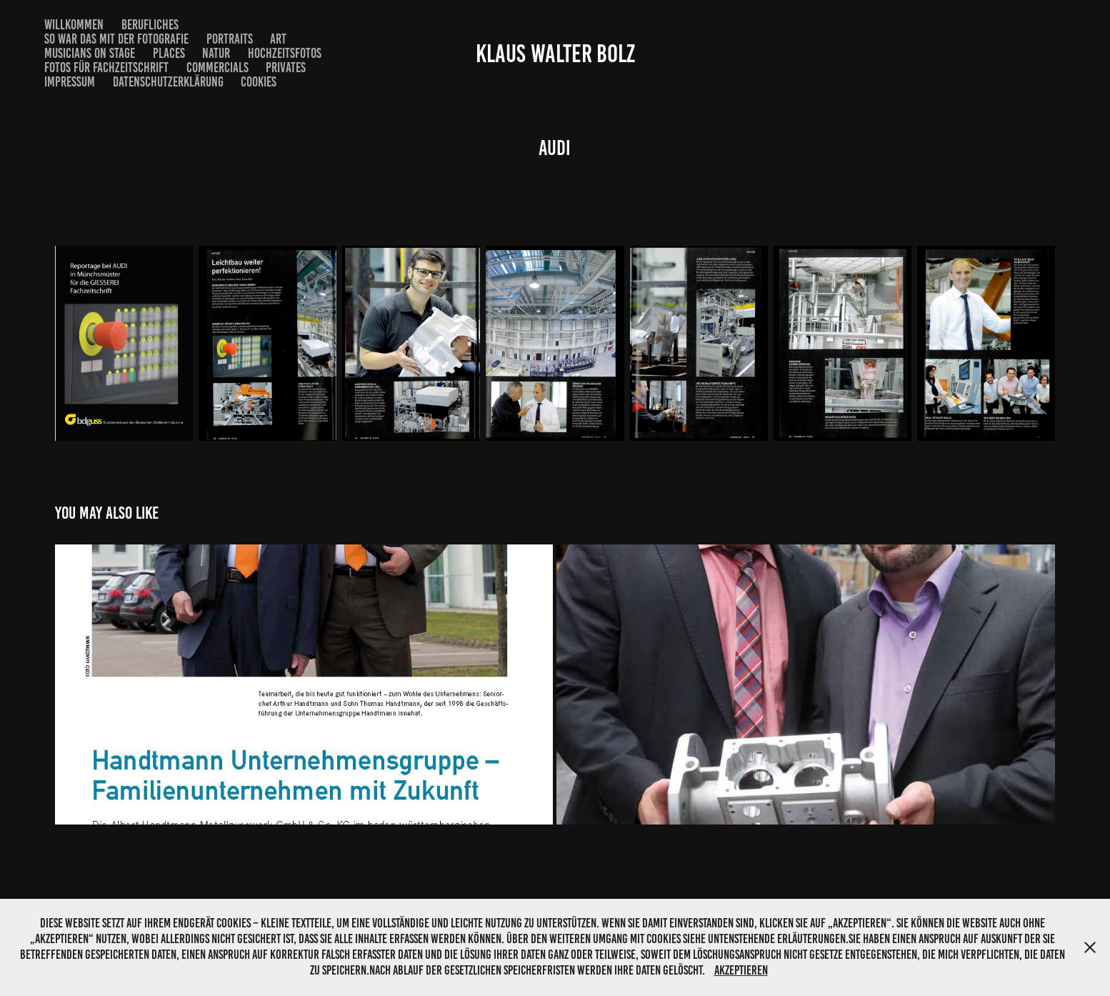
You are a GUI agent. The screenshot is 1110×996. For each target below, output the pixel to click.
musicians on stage (89, 53)
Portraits (229, 38)
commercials (217, 67)
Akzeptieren (741, 970)
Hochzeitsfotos (284, 53)
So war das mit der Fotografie (116, 38)
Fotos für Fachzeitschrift (106, 67)
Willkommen (74, 24)
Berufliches (150, 24)
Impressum (69, 81)
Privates (286, 67)
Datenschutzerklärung (168, 81)
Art (278, 38)
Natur (216, 53)
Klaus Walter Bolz (555, 53)
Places (169, 53)
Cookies (258, 81)
